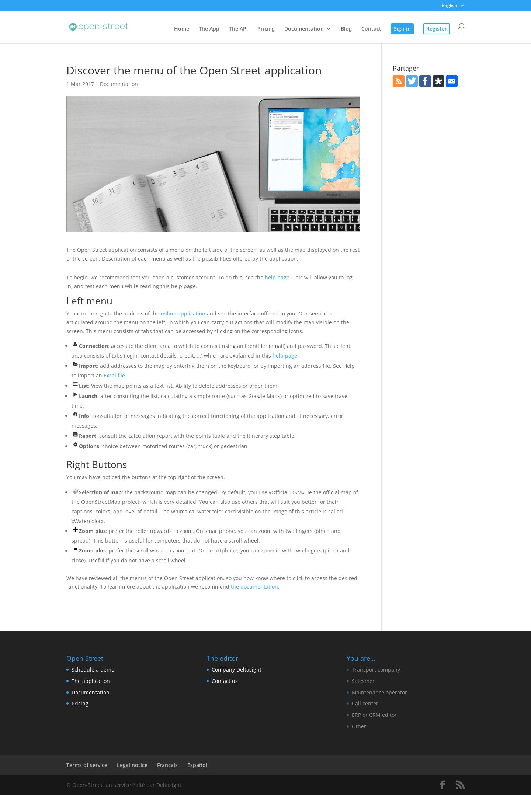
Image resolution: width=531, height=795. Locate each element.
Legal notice (132, 764)
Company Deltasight (236, 669)
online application (183, 313)
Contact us (225, 680)
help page (277, 277)
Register (436, 28)
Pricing (266, 29)
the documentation (254, 586)
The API (238, 29)
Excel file (114, 375)
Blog (346, 29)
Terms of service (86, 764)
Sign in (402, 28)
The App (209, 29)
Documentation (304, 29)
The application (91, 680)
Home (181, 29)
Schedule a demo (93, 669)
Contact (371, 29)
